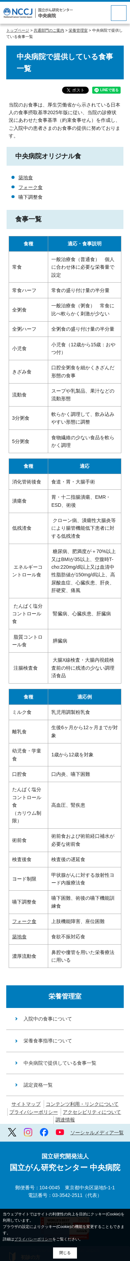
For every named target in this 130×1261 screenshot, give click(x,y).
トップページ (17, 30)
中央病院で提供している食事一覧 (60, 1063)
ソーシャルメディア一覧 (97, 1132)
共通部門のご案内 (49, 30)
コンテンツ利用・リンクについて (82, 1104)
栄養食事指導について (48, 1040)
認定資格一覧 (38, 1085)
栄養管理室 (78, 30)
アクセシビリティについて (92, 1112)
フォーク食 (30, 187)
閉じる (65, 1253)
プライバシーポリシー (33, 1112)
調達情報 (65, 1119)
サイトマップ (26, 1104)
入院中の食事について (48, 1019)
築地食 (25, 177)
